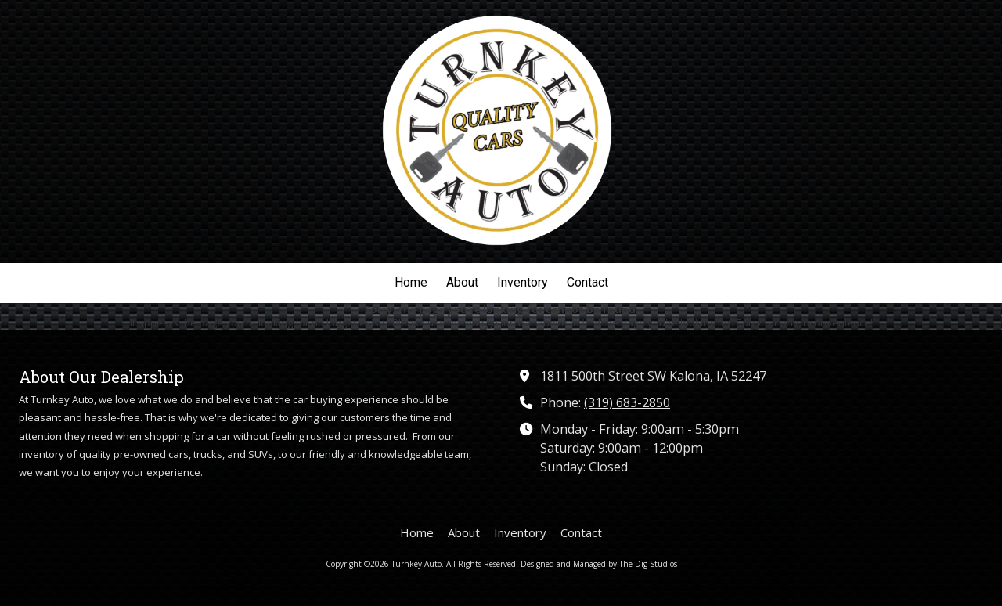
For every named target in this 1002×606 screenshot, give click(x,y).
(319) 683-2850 (627, 402)
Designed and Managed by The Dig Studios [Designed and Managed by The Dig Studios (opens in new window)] (599, 563)
